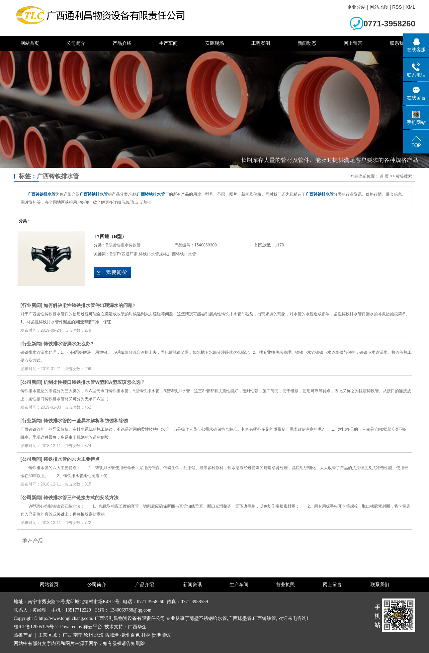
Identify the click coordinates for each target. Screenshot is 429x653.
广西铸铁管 (264, 618)
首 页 (384, 176)
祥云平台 (92, 626)
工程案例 (260, 43)
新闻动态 (306, 43)
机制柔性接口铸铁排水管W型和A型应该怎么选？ (94, 382)
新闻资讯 (192, 584)
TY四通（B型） (110, 236)
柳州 (125, 635)
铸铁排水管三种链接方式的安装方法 (81, 497)
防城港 (112, 635)
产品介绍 (122, 43)
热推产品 (23, 635)
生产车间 (168, 43)
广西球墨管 (240, 618)
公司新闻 (31, 382)
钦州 (88, 635)
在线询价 (112, 272)
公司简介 (76, 43)
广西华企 (137, 626)
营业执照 (285, 584)
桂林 (146, 635)
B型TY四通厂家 (124, 254)
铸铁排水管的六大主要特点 (72, 459)
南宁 (78, 635)
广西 (67, 635)
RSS (397, 7)
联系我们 (399, 43)
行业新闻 (31, 305)
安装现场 (214, 43)
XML (410, 7)
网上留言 (353, 43)
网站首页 (29, 43)
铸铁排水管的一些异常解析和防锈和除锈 (86, 420)
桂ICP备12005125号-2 (36, 626)
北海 (99, 635)
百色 (135, 635)
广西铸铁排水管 (182, 254)
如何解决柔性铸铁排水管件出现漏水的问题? (90, 305)
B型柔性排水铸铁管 (123, 245)
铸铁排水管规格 (153, 254)
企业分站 (356, 7)
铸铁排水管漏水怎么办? (68, 343)
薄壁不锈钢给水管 (208, 618)
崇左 (167, 635)
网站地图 (379, 7)
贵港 (156, 635)
